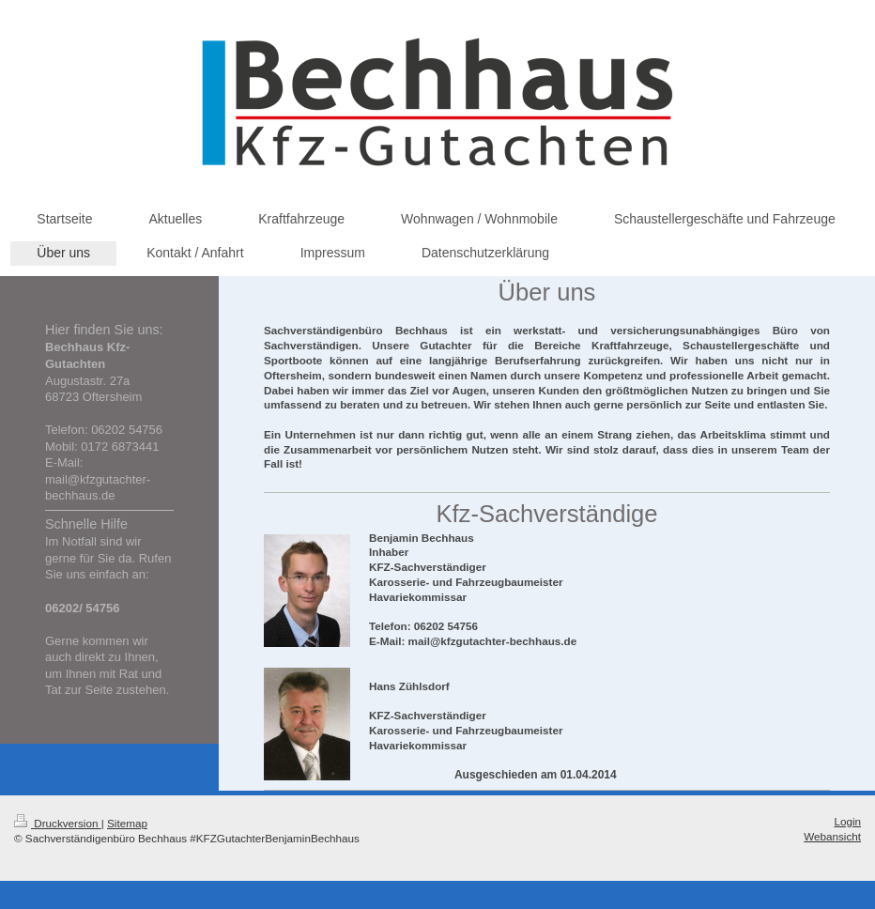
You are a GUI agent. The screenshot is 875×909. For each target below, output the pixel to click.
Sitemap (127, 823)
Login (847, 821)
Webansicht (832, 836)
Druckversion (57, 823)
